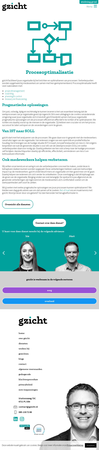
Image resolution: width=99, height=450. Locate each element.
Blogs (21, 358)
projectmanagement (15, 90)
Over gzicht (24, 338)
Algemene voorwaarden (30, 369)
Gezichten (24, 353)
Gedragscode (25, 374)
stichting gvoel (89, 1)
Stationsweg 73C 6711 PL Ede (27, 400)
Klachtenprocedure (28, 379)
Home (22, 333)
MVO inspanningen (28, 389)
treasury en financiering (16, 99)
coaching (9, 93)
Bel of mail (65, 190)
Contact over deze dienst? (49, 222)
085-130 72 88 (25, 412)
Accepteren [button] (91, 445)
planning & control (13, 96)
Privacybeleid (25, 384)
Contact (22, 364)
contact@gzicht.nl (28, 406)
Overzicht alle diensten (17, 204)
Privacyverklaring (75, 445)
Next (95, 253)
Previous (3, 253)
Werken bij (24, 348)
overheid (49, 301)
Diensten (23, 343)
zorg (49, 290)
